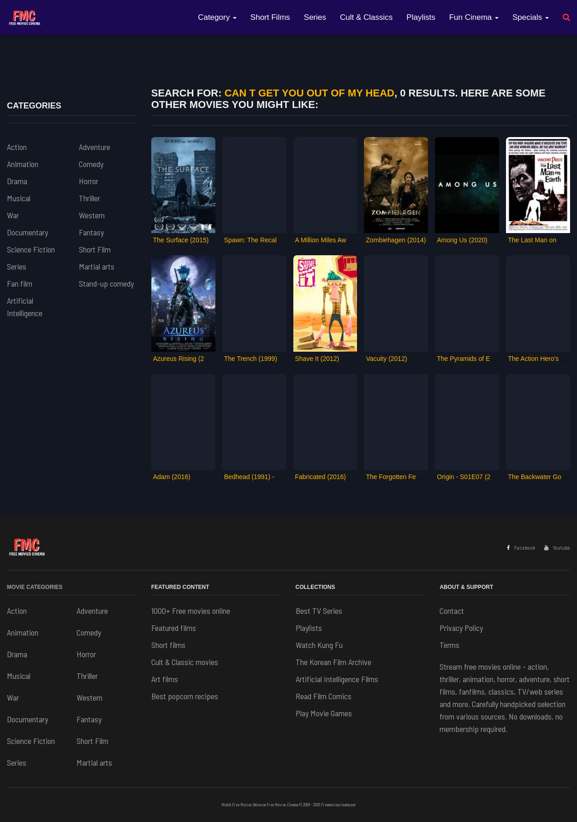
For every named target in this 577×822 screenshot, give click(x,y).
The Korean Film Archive (333, 662)
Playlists (420, 17)
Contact (452, 611)
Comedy (91, 164)
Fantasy (91, 232)
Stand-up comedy (106, 283)
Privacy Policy (461, 628)
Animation (22, 164)
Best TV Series (319, 611)
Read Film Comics (323, 696)
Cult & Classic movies (184, 662)
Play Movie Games (324, 713)
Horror (88, 181)
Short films (168, 645)
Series (315, 17)
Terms (449, 645)
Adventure (94, 147)
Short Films (270, 17)
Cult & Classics (366, 17)
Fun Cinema (474, 17)
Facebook (521, 548)
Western (92, 215)
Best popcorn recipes (184, 696)
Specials (530, 17)
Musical (18, 198)
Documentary (27, 232)
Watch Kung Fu (319, 645)
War (13, 215)
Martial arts (96, 266)
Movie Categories (34, 587)
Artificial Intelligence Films (337, 679)
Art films (164, 679)
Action (17, 147)
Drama (17, 181)
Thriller (89, 198)
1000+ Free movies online (190, 611)
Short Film (95, 249)
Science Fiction (31, 249)
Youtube (557, 548)
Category (217, 17)
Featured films (173, 628)
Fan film (19, 283)
